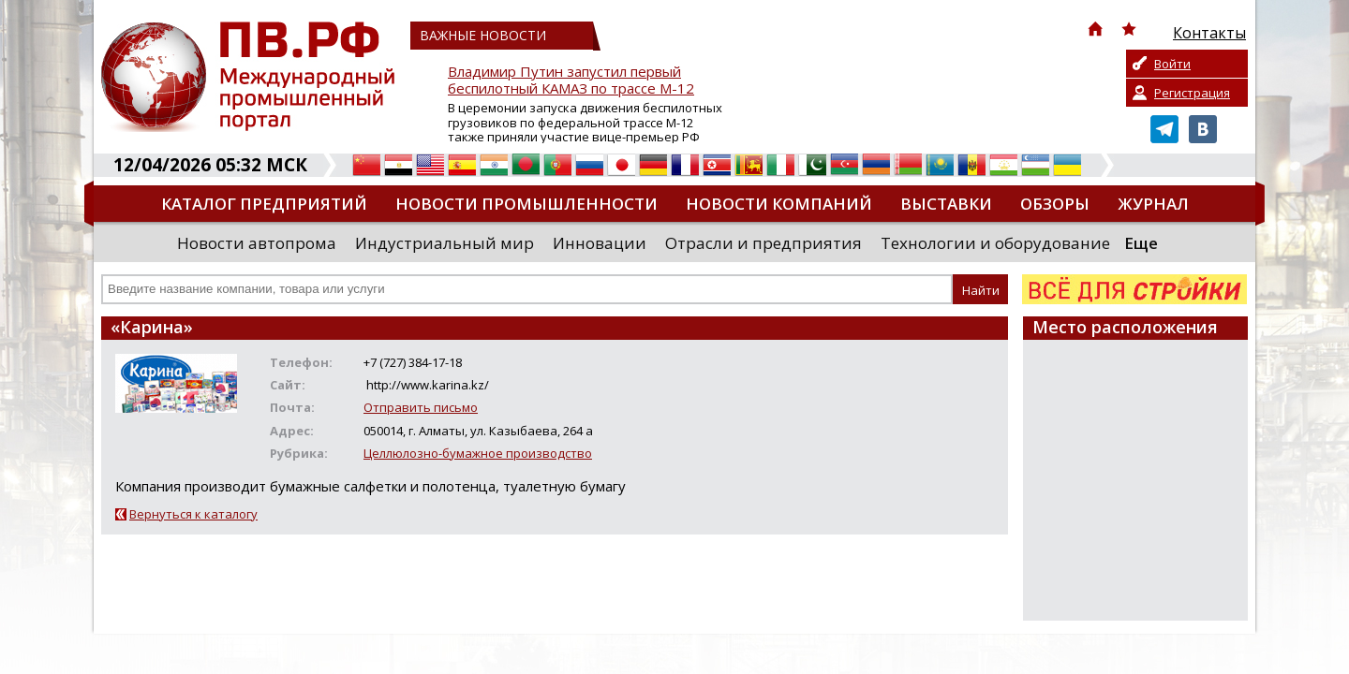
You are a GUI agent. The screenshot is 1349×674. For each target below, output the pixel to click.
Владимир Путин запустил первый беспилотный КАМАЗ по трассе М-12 (571, 80)
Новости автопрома (256, 243)
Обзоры (1055, 203)
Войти (1172, 63)
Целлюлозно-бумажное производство (477, 453)
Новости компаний (779, 203)
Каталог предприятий (264, 203)
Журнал (1153, 203)
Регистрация (1192, 92)
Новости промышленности (526, 203)
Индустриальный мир (444, 243)
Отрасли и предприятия (763, 243)
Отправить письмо (420, 407)
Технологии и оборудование (995, 243)
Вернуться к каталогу (193, 514)
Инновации (599, 243)
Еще (1141, 243)
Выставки (946, 203)
